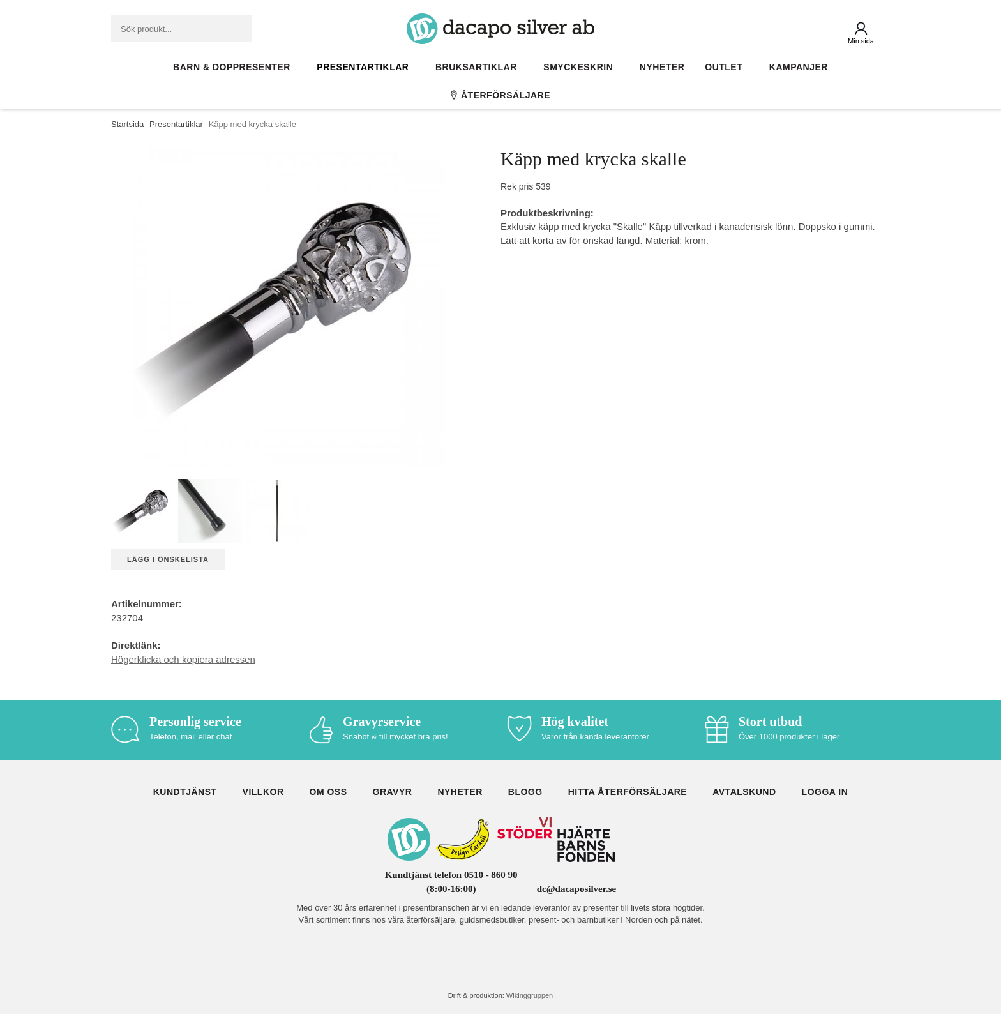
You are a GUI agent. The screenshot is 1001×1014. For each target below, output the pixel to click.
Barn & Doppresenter (234, 67)
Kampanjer (798, 67)
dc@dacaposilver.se (577, 889)
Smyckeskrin (581, 67)
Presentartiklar (366, 67)
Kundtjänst (185, 792)
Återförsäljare (500, 95)
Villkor (263, 792)
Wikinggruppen (529, 995)
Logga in (825, 792)
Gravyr (392, 792)
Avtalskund (744, 792)
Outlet (727, 67)
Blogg (525, 792)
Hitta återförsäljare (628, 792)
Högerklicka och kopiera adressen (183, 659)
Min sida (861, 41)
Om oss (328, 792)
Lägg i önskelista (168, 559)
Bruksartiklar (479, 67)
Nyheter (662, 67)
